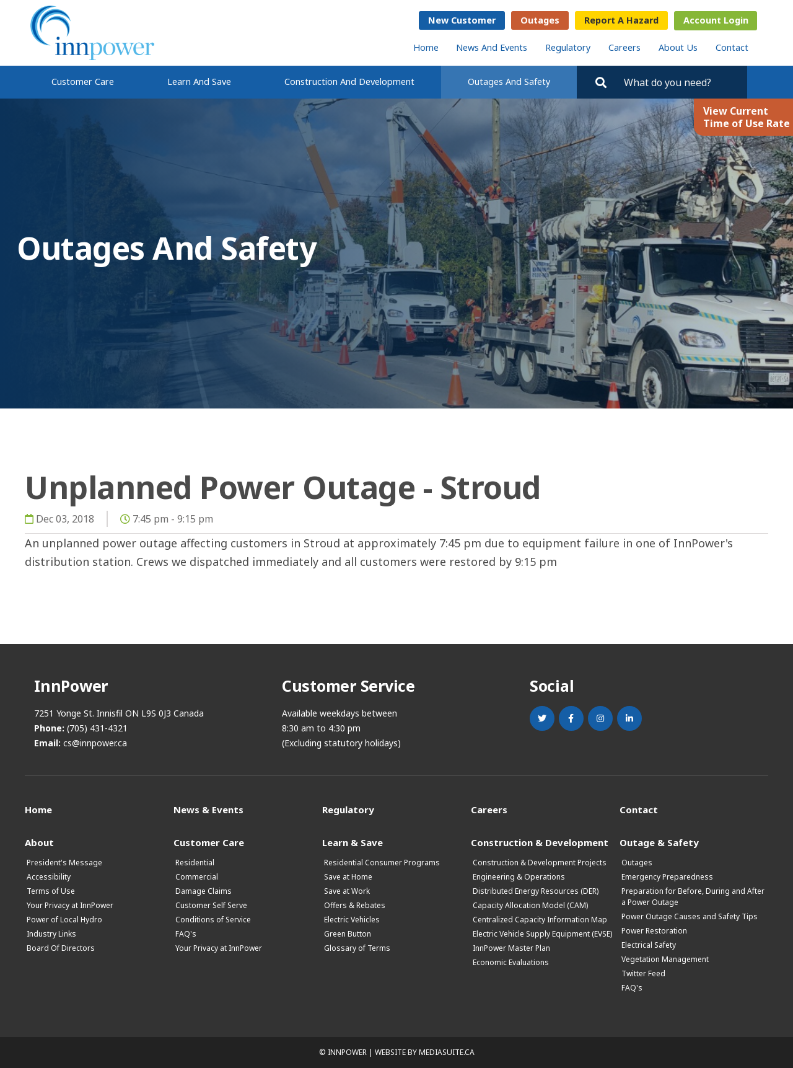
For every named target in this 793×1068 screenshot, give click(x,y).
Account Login (715, 20)
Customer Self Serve (211, 905)
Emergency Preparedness (667, 877)
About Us (678, 47)
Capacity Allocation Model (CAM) (530, 905)
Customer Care (82, 81)
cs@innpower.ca (95, 743)
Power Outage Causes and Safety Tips (689, 916)
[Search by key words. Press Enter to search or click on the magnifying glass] (680, 82)
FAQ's (185, 934)
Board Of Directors (61, 948)
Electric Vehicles (352, 919)
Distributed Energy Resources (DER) (535, 891)
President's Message (64, 862)
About (39, 842)
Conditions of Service (213, 919)
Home (426, 47)
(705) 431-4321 (97, 728)
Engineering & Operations (519, 877)
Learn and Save (199, 81)
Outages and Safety (509, 81)
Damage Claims (203, 891)
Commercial (196, 877)
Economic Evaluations (511, 962)
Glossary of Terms (357, 948)
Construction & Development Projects (540, 862)
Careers (624, 47)
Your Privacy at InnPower (70, 905)
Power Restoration (654, 930)
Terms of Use (51, 891)
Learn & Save (352, 842)
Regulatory (567, 47)
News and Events (491, 47)
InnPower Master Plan (511, 948)
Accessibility (49, 877)
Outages (539, 20)
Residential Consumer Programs (382, 862)
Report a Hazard (621, 20)
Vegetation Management (665, 959)
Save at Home (348, 877)
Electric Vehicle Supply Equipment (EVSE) (542, 934)
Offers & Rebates (354, 905)
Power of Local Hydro (64, 919)
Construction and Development (349, 81)
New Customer (462, 20)
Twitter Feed (643, 973)
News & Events (208, 809)
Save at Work (347, 891)
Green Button (347, 934)
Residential (194, 862)
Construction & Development (539, 842)
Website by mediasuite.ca (425, 1052)
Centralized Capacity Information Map (540, 919)
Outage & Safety (659, 842)
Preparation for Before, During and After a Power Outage (693, 896)
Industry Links (51, 934)
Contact (732, 47)
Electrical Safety (648, 945)
